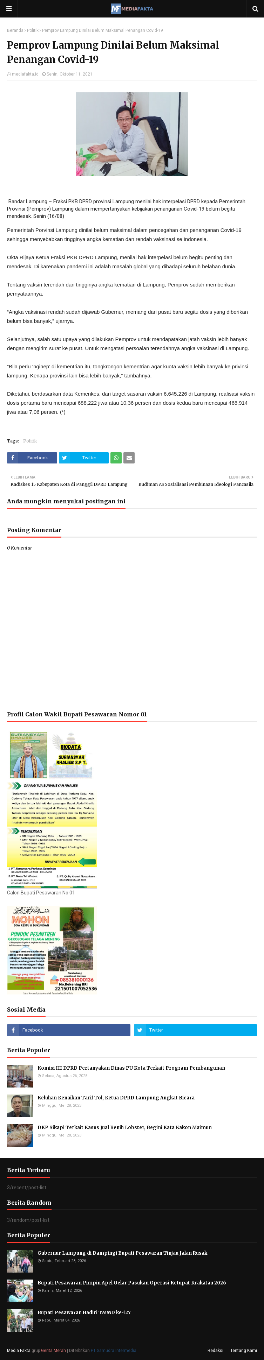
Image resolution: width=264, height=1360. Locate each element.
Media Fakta (19, 1350)
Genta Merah (53, 1350)
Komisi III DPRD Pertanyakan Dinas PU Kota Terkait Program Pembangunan (131, 1068)
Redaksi (215, 1350)
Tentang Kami (243, 1350)
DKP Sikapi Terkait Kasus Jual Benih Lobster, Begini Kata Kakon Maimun (125, 1128)
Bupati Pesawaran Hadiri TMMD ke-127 (84, 1313)
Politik (33, 30)
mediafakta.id (25, 74)
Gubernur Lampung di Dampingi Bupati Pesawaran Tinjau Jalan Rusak (122, 1253)
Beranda (15, 30)
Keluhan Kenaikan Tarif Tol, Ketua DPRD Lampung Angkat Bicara (116, 1098)
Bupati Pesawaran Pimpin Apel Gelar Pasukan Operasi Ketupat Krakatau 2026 (132, 1283)
